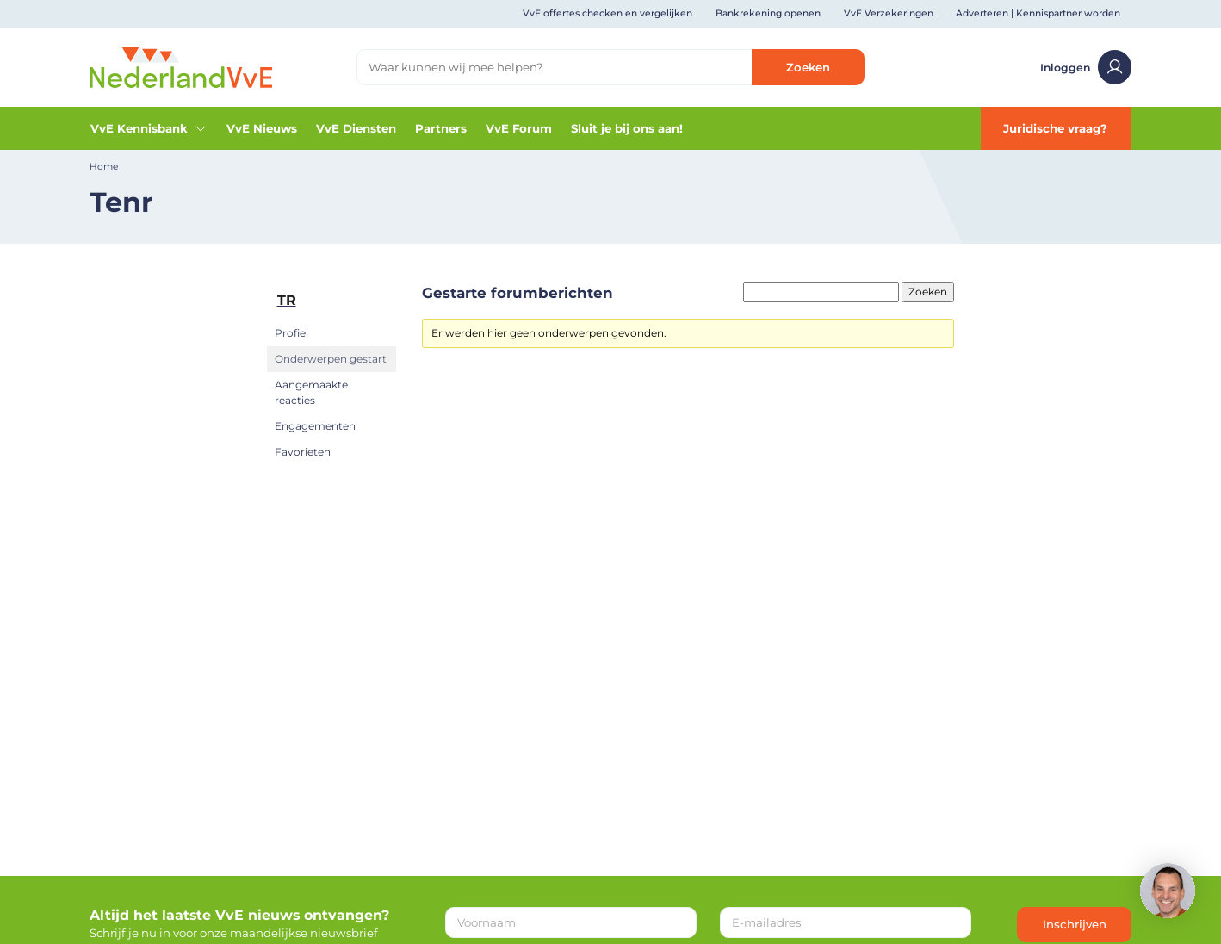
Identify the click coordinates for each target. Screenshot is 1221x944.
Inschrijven (1074, 924)
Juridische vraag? (1055, 128)
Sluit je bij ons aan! (627, 128)
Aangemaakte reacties (311, 392)
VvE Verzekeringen (888, 13)
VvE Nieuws (261, 128)
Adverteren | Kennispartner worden (1038, 13)
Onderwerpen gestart (331, 358)
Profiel (291, 332)
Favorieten (303, 451)
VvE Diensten (356, 128)
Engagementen (315, 425)
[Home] (181, 66)
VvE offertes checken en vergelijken (607, 13)
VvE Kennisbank (149, 128)
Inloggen (1086, 67)
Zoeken (808, 67)
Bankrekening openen (768, 13)
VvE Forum (519, 128)
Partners (441, 128)
